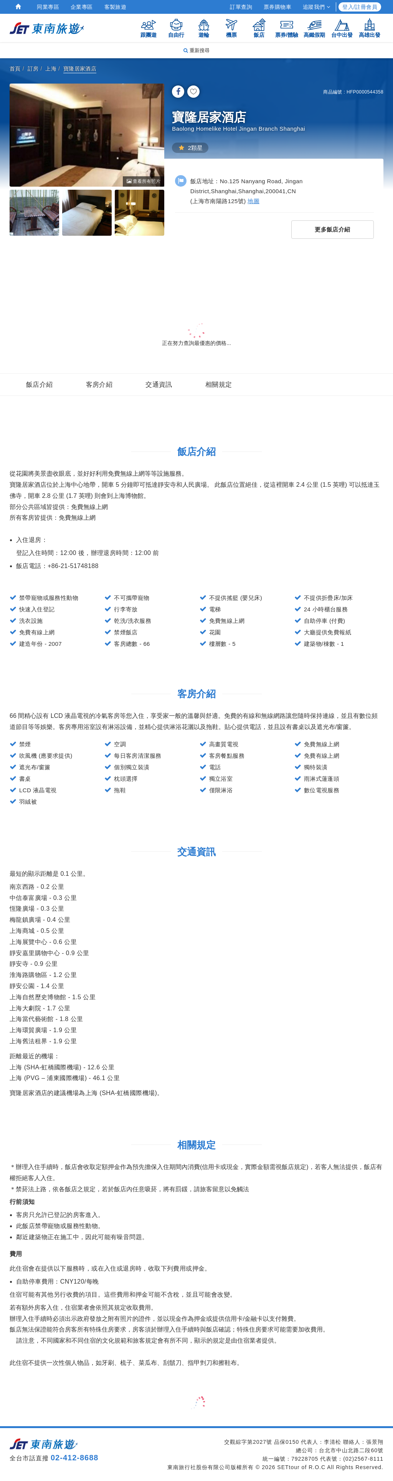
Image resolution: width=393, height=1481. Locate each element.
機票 (231, 28)
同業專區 (48, 7)
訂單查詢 (241, 7)
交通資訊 (158, 384)
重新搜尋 (196, 50)
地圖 (253, 201)
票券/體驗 (286, 28)
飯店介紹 (39, 384)
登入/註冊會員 (359, 7)
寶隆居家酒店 (79, 69)
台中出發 (342, 28)
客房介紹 (99, 384)
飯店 (259, 28)
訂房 (33, 69)
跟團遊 (148, 28)
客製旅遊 (115, 7)
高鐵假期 (314, 28)
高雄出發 (369, 28)
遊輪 (203, 28)
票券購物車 (277, 7)
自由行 (176, 28)
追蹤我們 (316, 7)
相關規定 (218, 384)
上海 (50, 69)
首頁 (15, 69)
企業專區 (82, 7)
